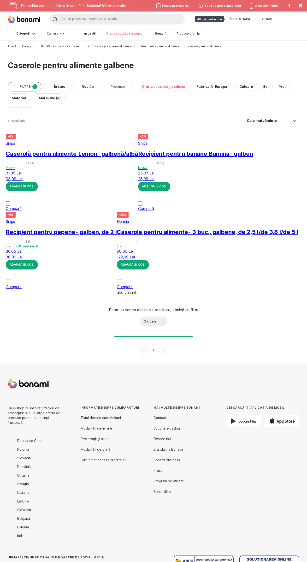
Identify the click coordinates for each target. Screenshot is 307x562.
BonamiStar (162, 492)
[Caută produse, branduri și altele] (122, 19)
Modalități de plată (95, 449)
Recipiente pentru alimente (160, 46)
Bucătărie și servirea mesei (60, 46)
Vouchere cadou (167, 428)
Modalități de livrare (96, 428)
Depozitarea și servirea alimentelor (110, 46)
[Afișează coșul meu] (295, 19)
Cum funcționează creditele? (104, 460)
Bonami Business (167, 460)
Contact (160, 418)
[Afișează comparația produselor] (284, 19)
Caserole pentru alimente (203, 46)
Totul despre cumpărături (101, 418)
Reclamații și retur (95, 439)
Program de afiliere (169, 481)
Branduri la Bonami (168, 449)
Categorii (28, 46)
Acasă (12, 46)
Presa (158, 470)
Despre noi (162, 439)
